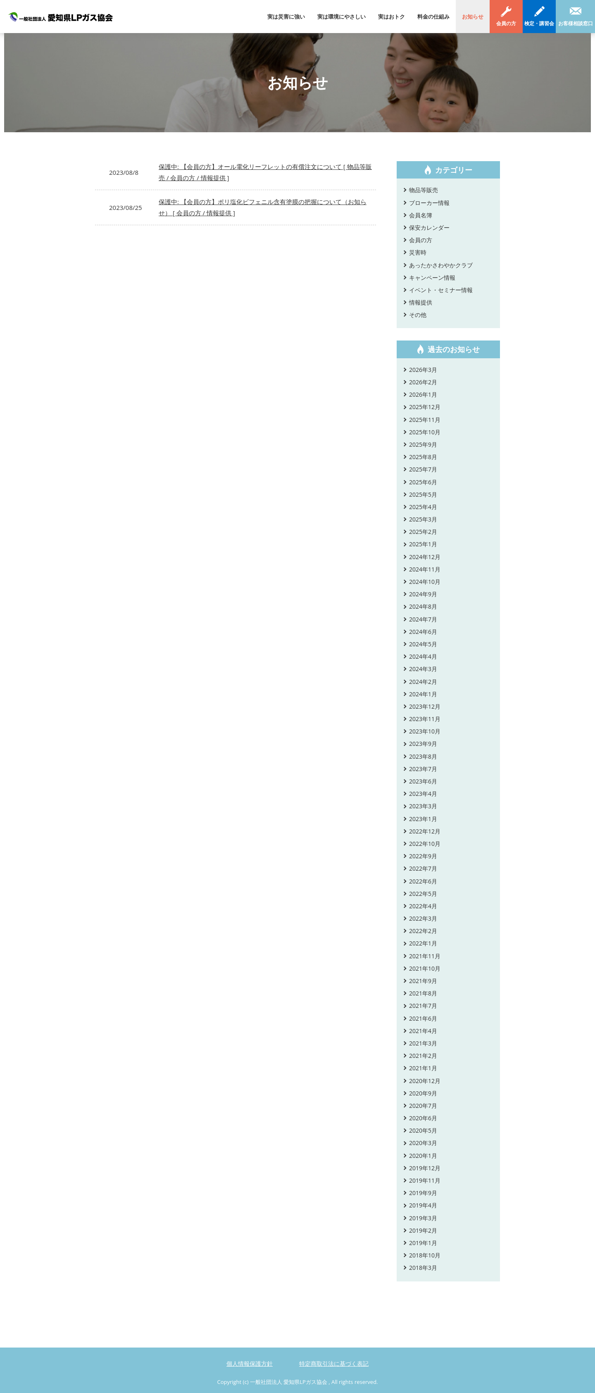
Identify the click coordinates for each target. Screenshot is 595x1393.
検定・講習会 (539, 23)
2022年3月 (423, 918)
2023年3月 (423, 806)
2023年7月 (423, 769)
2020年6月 (423, 1118)
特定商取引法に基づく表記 (334, 1363)
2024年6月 (423, 632)
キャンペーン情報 (432, 277)
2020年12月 (424, 1081)
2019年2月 (423, 1230)
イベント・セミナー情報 (441, 290)
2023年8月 (423, 756)
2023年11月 (424, 719)
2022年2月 (423, 931)
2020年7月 (423, 1106)
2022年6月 (423, 881)
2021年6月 (423, 1018)
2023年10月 (424, 731)
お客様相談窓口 (575, 23)
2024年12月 (424, 557)
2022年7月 (423, 868)
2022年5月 (423, 894)
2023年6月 (423, 781)
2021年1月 (423, 1068)
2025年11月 (424, 420)
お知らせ (472, 16)
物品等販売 (423, 190)
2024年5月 (423, 644)
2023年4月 (423, 794)
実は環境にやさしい (341, 16)
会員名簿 (420, 215)
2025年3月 (423, 519)
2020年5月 (423, 1130)
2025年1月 (423, 544)
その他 (417, 315)
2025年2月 (423, 532)
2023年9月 (423, 744)
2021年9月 (423, 981)
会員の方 (506, 23)
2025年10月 (424, 432)
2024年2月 (423, 682)
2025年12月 (424, 407)
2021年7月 (423, 1006)
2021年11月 (424, 956)
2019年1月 (423, 1243)
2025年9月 (423, 444)
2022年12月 (424, 831)
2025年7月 (423, 469)
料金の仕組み (433, 16)
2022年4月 (423, 906)
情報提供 (420, 302)
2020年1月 (423, 1156)
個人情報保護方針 (249, 1363)
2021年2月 (423, 1056)
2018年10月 (424, 1255)
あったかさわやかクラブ (441, 265)
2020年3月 (423, 1143)
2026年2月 (423, 382)
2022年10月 (424, 844)
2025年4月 (423, 507)
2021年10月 (424, 968)
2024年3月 (423, 669)
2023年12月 (424, 706)
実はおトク (391, 16)
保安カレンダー (429, 227)
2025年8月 (423, 457)
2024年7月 (423, 619)
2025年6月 (423, 482)
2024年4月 (423, 656)
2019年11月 (424, 1180)
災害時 (417, 252)
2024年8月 (423, 606)
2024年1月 (423, 694)
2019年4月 (423, 1205)
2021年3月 (423, 1043)
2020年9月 (423, 1093)
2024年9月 (423, 594)
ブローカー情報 (429, 203)
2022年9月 (423, 856)
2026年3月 (423, 370)
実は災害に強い (286, 16)
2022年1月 (423, 943)
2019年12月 (424, 1168)
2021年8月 (423, 993)
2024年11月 (424, 569)
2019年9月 (423, 1193)
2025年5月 (423, 494)
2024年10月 (424, 582)
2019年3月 (423, 1218)
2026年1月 (423, 394)
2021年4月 (423, 1031)
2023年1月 (423, 819)
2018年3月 (423, 1268)
